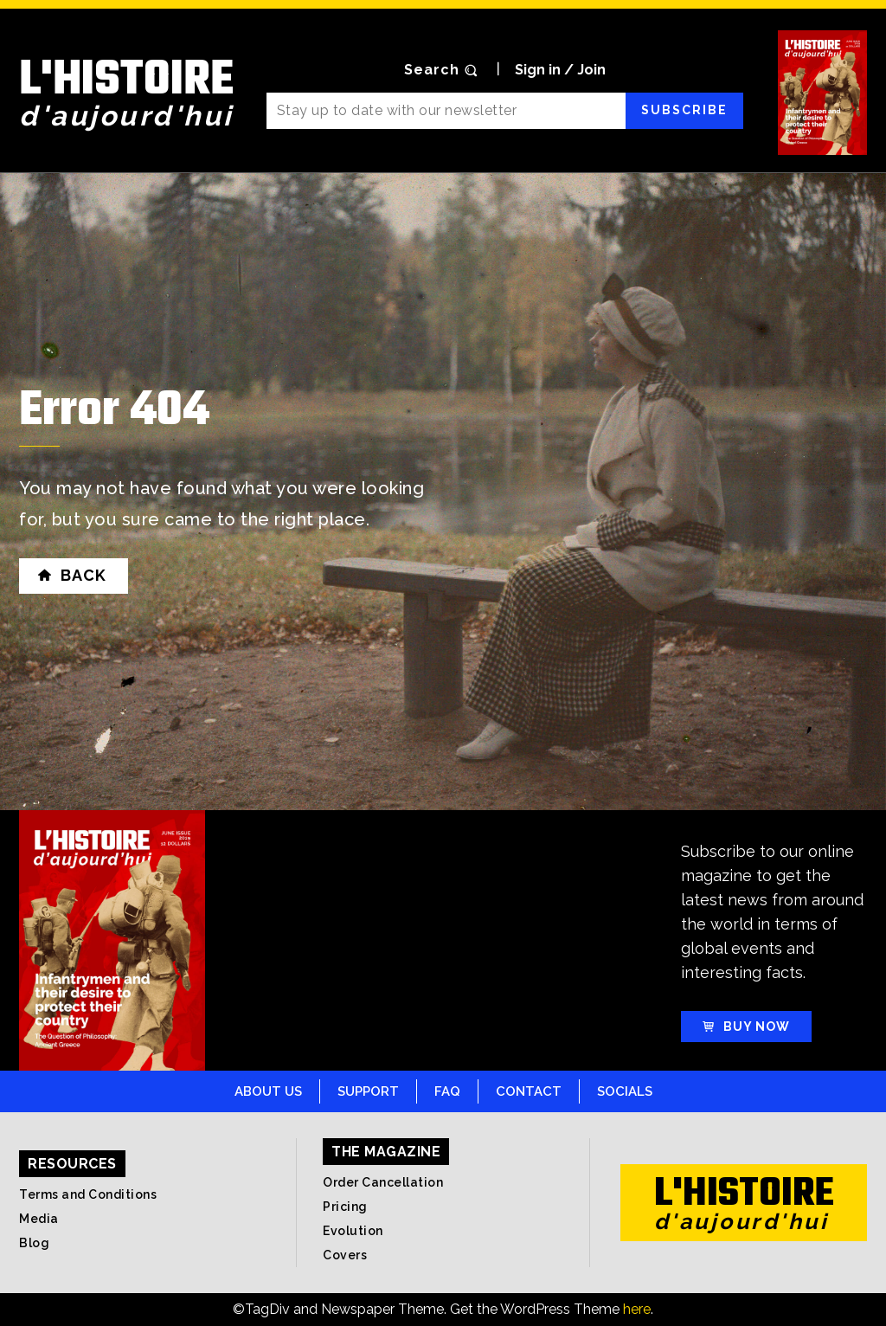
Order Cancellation (383, 1182)
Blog (34, 1243)
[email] (446, 111)
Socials (624, 1091)
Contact (529, 1091)
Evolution (353, 1231)
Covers (345, 1255)
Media (39, 1219)
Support (368, 1091)
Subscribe (684, 110)
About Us (268, 1091)
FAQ (447, 1091)
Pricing (345, 1206)
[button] (443, 70)
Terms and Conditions (88, 1194)
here (637, 1309)
